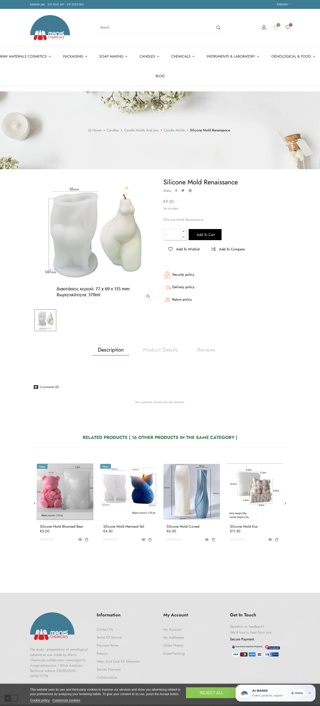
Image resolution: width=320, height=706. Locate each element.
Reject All (211, 693)
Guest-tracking (174, 653)
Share (176, 190)
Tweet (182, 190)
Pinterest (190, 190)
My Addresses (173, 637)
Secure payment (108, 669)
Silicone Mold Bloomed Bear (61, 527)
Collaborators (107, 677)
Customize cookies (66, 700)
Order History (173, 645)
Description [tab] (111, 350)
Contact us (105, 629)
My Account (172, 629)
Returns (102, 653)
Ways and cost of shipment (118, 661)
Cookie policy (40, 700)
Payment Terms (107, 645)
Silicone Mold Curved (183, 527)
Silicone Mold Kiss (244, 527)
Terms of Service (109, 637)
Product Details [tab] (160, 350)
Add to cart (205, 234)
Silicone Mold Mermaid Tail (123, 527)
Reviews (206, 350)
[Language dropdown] (283, 4)
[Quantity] (172, 234)
